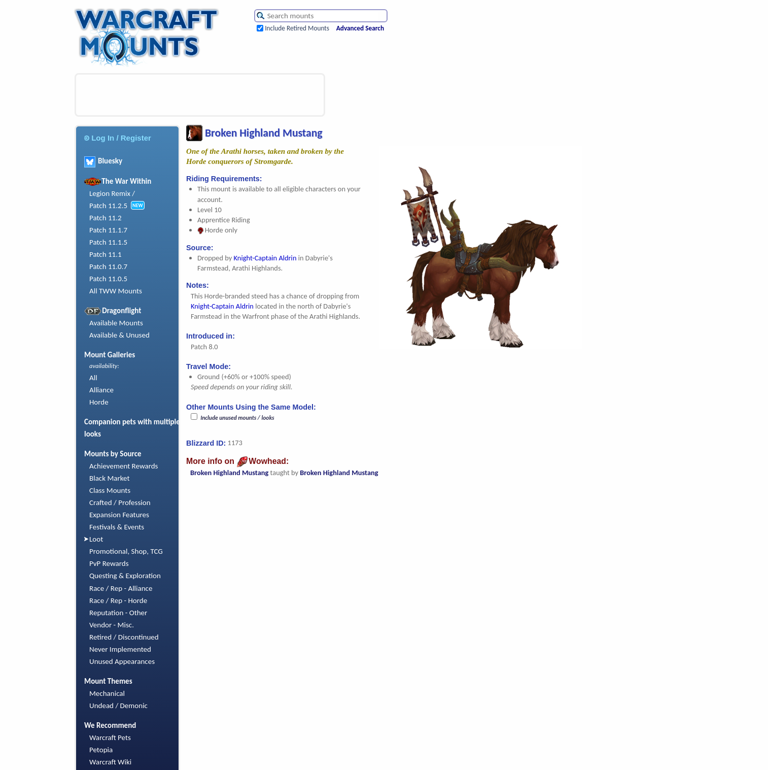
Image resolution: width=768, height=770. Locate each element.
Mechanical (107, 693)
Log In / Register (117, 138)
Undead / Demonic (118, 705)
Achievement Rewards (123, 466)
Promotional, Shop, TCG (126, 551)
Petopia (101, 749)
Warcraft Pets (110, 737)
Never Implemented (120, 649)
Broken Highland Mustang (229, 472)
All (93, 377)
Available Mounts (116, 322)
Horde (99, 402)
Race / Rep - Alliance (120, 588)
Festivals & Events (116, 526)
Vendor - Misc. (111, 624)
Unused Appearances (122, 661)
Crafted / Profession (120, 502)
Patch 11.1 (105, 254)
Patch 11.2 (105, 217)
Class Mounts (109, 490)
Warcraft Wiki (110, 761)
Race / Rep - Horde (118, 600)
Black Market (109, 478)
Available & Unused (119, 335)
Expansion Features (119, 514)
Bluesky (103, 160)
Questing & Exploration (125, 575)
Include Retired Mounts (297, 28)
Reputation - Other (118, 612)
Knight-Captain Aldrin (265, 257)
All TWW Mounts (115, 290)
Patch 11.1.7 (108, 230)
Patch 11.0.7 (108, 266)
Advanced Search (360, 28)
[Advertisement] (200, 95)
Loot (96, 539)
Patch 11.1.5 (108, 242)
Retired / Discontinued (124, 637)
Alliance (101, 389)
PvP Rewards (109, 563)
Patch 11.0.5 (108, 278)
